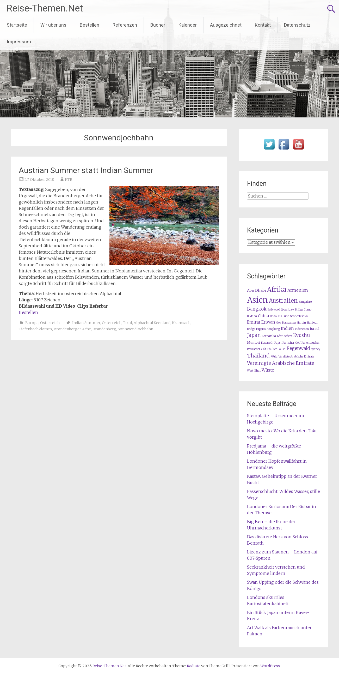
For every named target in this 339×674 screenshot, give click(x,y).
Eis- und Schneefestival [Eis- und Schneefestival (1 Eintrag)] (293, 316)
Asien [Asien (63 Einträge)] (257, 300)
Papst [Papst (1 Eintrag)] (277, 342)
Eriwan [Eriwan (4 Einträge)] (268, 322)
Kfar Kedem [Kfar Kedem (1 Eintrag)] (284, 336)
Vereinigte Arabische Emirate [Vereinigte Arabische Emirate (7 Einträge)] (280, 363)
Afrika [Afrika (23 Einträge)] (276, 289)
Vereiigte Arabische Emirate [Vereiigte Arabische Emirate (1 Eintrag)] (296, 356)
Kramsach (181, 322)
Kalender (187, 25)
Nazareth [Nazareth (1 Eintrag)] (267, 342)
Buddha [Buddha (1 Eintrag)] (252, 316)
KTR (68, 179)
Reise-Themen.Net (45, 8)
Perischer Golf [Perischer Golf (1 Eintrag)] (291, 342)
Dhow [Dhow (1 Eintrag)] (273, 316)
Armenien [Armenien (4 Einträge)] (297, 290)
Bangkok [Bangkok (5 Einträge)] (257, 309)
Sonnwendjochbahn (135, 329)
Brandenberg (104, 329)
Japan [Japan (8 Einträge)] (254, 335)
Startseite (17, 25)
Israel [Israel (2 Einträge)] (314, 328)
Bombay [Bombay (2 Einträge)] (287, 309)
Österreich (50, 322)
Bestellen (89, 25)
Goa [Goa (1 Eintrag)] (278, 322)
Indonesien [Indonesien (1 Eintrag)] (302, 329)
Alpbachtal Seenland (152, 322)
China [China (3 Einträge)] (263, 315)
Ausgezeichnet (226, 25)
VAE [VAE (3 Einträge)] (274, 356)
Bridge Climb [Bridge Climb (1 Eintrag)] (303, 309)
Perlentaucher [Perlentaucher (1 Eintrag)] (310, 342)
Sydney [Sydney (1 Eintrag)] (315, 349)
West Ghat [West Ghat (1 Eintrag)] (254, 370)
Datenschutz (297, 25)
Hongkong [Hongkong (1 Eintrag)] (273, 329)
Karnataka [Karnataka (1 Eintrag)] (269, 336)
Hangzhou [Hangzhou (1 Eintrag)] (289, 322)
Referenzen (125, 25)
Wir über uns (53, 25)
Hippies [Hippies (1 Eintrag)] (261, 329)
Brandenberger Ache (72, 329)
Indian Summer (86, 322)
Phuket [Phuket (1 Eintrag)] (272, 349)
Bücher (157, 25)
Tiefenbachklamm (35, 329)
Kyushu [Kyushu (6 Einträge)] (301, 335)
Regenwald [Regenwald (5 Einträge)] (298, 348)
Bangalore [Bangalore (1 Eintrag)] (305, 301)
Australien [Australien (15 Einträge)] (283, 300)
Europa (32, 322)
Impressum (19, 41)
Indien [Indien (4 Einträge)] (287, 328)
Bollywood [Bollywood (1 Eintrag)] (274, 309)
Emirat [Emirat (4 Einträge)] (253, 322)
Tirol (127, 322)
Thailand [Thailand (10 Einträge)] (258, 356)
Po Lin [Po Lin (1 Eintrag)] (282, 349)
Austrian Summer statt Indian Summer (86, 170)
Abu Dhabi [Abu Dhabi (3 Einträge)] (256, 290)
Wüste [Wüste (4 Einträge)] (268, 370)
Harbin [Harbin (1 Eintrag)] (301, 322)
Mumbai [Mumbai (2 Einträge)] (253, 342)
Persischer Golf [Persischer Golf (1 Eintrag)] (256, 349)
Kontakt (263, 25)
